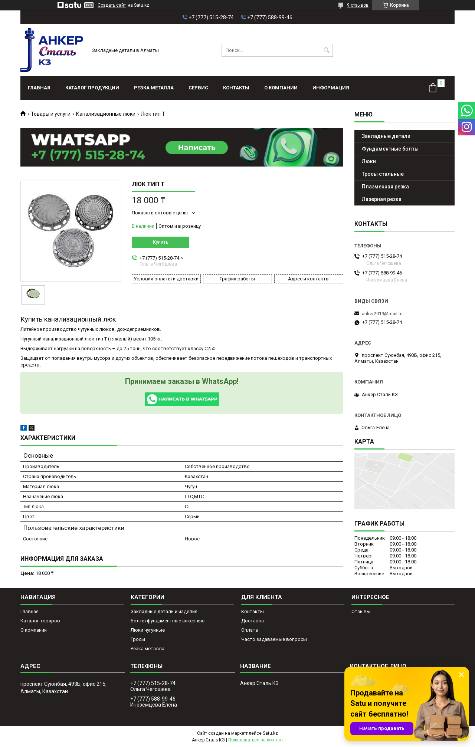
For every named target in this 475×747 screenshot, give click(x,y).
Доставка (252, 620)
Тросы (138, 639)
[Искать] (326, 50)
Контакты (236, 88)
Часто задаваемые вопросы (274, 639)
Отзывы (360, 611)
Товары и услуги (51, 114)
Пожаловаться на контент (255, 740)
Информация (330, 88)
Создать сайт (112, 5)
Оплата (249, 630)
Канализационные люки (105, 114)
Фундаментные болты (390, 149)
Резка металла (154, 88)
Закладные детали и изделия (164, 611)
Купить (160, 242)
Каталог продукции (92, 88)
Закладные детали (386, 136)
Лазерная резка (382, 199)
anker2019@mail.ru (382, 313)
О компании (281, 88)
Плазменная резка (385, 187)
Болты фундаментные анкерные (167, 620)
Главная (39, 88)
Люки (369, 161)
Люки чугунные (148, 630)
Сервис (198, 88)
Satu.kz (270, 733)
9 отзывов (357, 5)
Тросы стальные (383, 174)
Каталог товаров (40, 620)
